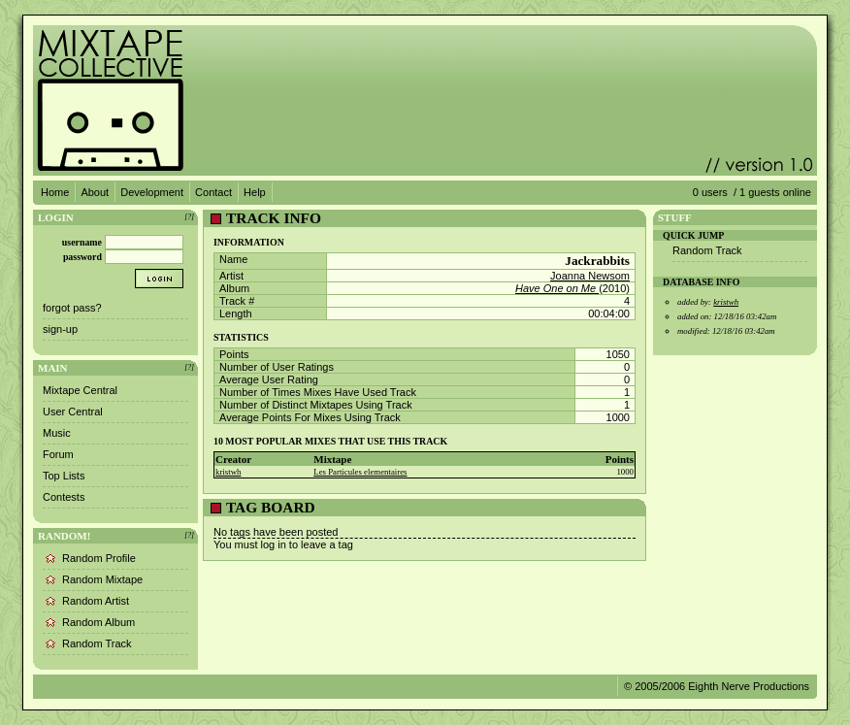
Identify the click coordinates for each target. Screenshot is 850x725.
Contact (213, 192)
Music (57, 433)
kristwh (228, 472)
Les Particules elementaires (360, 472)
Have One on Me (557, 288)
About (95, 192)
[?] (189, 217)
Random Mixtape (102, 579)
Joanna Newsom (590, 275)
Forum (58, 454)
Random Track (97, 643)
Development (151, 192)
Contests (63, 497)
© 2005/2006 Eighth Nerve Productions (716, 686)
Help (255, 192)
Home (55, 192)
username (82, 242)
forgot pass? (72, 307)
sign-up (60, 329)
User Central (73, 411)
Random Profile (99, 558)
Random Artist (95, 601)
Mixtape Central (80, 390)
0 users (710, 192)
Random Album (98, 622)
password (82, 256)
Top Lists (63, 475)
